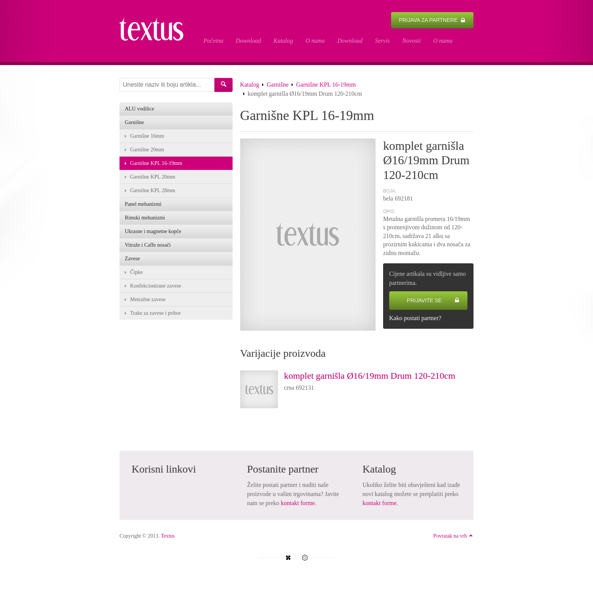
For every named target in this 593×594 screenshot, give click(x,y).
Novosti (411, 40)
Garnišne (278, 84)
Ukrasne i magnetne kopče (153, 231)
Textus (168, 536)
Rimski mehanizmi (145, 218)
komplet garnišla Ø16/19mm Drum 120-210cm (369, 376)
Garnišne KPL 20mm (152, 177)
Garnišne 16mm (147, 136)
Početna (213, 40)
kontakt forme (298, 503)
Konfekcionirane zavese (155, 286)
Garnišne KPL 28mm (152, 190)
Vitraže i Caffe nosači (148, 245)
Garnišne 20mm (147, 149)
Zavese (132, 258)
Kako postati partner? (415, 318)
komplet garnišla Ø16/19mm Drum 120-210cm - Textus (155, 31)
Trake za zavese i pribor (155, 313)
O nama (315, 40)
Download (248, 40)
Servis (382, 40)
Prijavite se (433, 301)
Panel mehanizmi (143, 204)
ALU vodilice (139, 109)
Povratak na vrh (453, 536)
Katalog (283, 40)
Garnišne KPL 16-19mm (326, 84)
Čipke (136, 272)
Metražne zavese (148, 299)
